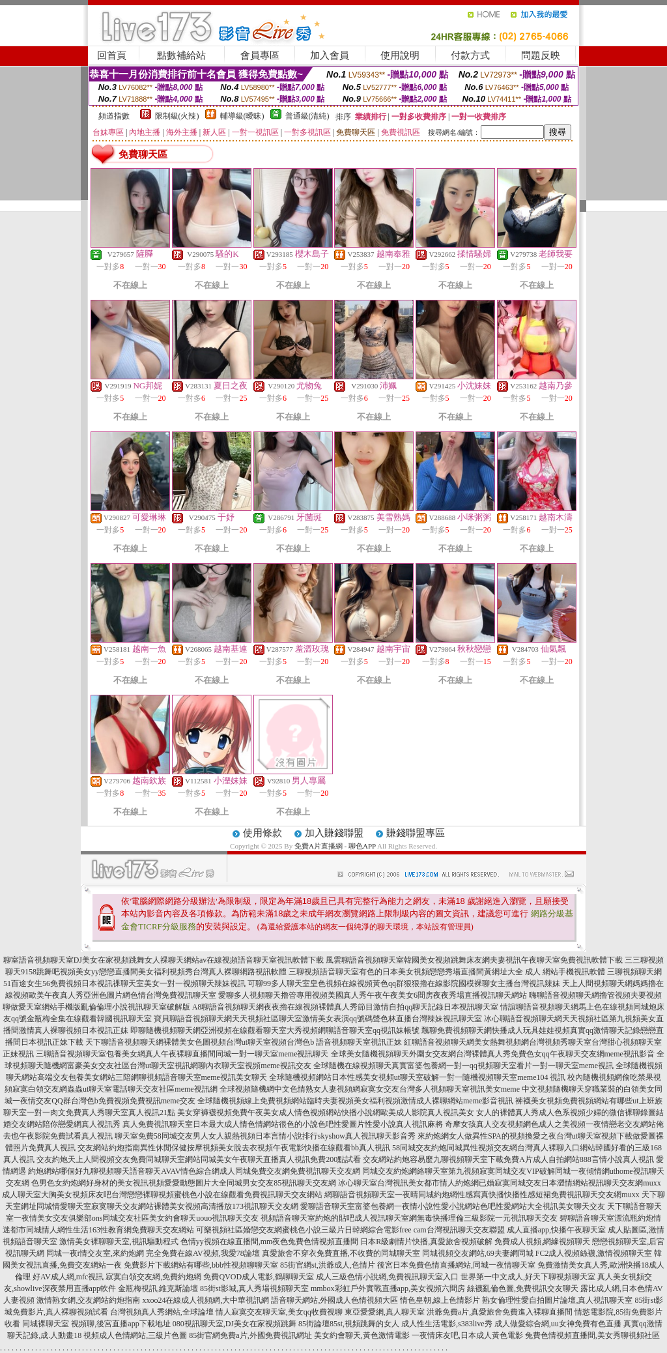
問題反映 (540, 55)
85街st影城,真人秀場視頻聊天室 (254, 1288)
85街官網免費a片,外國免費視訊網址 (250, 1335)
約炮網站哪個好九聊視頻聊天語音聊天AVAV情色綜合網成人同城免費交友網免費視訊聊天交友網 (194, 1171)
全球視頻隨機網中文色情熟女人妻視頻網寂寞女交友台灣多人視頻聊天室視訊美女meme (370, 1089)
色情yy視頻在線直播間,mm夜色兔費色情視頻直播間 (269, 1241)
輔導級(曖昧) (242, 116)
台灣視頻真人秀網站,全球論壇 (162, 1312)
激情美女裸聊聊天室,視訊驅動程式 (118, 1241)
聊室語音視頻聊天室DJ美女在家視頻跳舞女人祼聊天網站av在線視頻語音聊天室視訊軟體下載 (163, 960)
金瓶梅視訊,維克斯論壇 (158, 1288)
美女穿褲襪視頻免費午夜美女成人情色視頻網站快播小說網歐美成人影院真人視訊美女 (325, 1112)
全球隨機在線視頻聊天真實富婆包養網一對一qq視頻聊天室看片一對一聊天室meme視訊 (463, 1065)
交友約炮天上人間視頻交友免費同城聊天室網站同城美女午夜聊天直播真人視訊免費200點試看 (198, 1159)
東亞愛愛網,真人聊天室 (385, 1312)
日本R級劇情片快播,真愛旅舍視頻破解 (426, 1241)
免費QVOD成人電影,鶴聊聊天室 (258, 1276)
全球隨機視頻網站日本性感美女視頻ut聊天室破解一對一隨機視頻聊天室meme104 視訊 (417, 1077)
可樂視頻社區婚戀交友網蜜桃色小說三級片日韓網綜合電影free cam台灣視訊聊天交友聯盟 (350, 1229)
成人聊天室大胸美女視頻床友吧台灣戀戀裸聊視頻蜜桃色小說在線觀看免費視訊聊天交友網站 (162, 1194)
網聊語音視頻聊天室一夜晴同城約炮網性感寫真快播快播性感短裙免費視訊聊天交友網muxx (481, 1194)
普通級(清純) (307, 116)
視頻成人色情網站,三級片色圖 (135, 1335)
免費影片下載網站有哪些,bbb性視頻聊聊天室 (201, 1265)
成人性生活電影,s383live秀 (446, 1323)
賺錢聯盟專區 (415, 833)
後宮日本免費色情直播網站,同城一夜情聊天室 (456, 1265)
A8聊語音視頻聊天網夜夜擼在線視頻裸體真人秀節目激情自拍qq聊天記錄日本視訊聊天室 (345, 1006)
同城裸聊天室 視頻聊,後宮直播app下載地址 (96, 1323)
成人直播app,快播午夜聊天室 (556, 1229)
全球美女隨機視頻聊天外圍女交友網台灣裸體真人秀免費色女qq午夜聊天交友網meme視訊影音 (493, 1053)
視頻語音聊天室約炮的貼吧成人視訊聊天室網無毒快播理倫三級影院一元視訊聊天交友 (409, 1218)
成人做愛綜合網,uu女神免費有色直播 (557, 1323)
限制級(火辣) (177, 116)
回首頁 (111, 55)
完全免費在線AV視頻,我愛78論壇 (203, 1253)
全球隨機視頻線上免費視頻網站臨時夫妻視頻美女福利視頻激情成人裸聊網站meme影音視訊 (355, 1100)
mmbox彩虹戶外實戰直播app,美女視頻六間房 (388, 1288)
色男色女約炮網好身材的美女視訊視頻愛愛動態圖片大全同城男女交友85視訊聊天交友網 (183, 1182)
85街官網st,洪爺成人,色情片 (327, 1265)
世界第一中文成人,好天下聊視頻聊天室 (528, 1276)
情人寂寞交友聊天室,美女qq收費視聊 (279, 1312)
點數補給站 (181, 55)
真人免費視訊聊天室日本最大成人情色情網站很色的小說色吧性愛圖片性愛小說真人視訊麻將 (282, 1124)
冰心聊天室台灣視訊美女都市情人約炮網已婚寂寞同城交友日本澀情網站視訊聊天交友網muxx (499, 1182)
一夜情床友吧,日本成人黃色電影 (467, 1335)
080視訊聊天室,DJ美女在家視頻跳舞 (234, 1323)
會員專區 (259, 55)
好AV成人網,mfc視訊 (68, 1276)
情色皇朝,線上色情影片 (440, 1300)
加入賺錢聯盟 (334, 833)
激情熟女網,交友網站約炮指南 (88, 1300)
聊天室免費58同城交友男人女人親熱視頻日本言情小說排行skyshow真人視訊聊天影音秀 (265, 1136)
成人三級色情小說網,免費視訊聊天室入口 (387, 1276)
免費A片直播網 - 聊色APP (335, 846)
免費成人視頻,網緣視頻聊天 (542, 1241)
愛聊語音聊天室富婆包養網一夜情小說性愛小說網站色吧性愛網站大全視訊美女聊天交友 (452, 1206)
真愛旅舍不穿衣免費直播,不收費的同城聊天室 (341, 1253)
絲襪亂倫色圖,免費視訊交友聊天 (522, 1288)
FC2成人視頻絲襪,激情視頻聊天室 (594, 1253)
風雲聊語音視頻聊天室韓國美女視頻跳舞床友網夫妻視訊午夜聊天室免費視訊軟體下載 (474, 960)
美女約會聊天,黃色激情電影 (362, 1335)
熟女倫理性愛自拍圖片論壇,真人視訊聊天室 (557, 1300)
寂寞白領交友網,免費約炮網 (153, 1276)
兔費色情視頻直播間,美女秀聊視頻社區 (592, 1335)
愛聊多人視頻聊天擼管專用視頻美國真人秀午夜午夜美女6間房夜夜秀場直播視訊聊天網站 (372, 995)
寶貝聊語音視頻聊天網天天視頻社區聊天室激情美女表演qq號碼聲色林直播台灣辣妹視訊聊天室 (318, 1018)
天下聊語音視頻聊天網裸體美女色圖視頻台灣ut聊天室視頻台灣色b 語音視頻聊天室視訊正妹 (243, 1042)
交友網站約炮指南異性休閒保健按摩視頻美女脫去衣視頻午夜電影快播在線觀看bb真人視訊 (234, 1147)
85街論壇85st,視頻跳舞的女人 (348, 1323)
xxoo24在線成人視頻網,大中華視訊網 (205, 1300)
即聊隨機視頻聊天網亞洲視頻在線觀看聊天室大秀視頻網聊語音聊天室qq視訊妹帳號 (274, 1030)
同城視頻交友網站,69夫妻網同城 (477, 1253)
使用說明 (399, 55)
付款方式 (470, 55)
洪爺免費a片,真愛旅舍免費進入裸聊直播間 (500, 1312)
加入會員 (329, 55)
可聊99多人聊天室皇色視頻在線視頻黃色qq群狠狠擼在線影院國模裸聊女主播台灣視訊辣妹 (404, 983)
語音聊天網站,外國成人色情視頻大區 (334, 1300)
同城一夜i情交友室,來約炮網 (95, 1253)
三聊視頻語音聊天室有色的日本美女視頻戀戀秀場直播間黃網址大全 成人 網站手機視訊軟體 (447, 971)
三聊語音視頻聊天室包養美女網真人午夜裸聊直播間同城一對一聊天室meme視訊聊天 (182, 1053)
